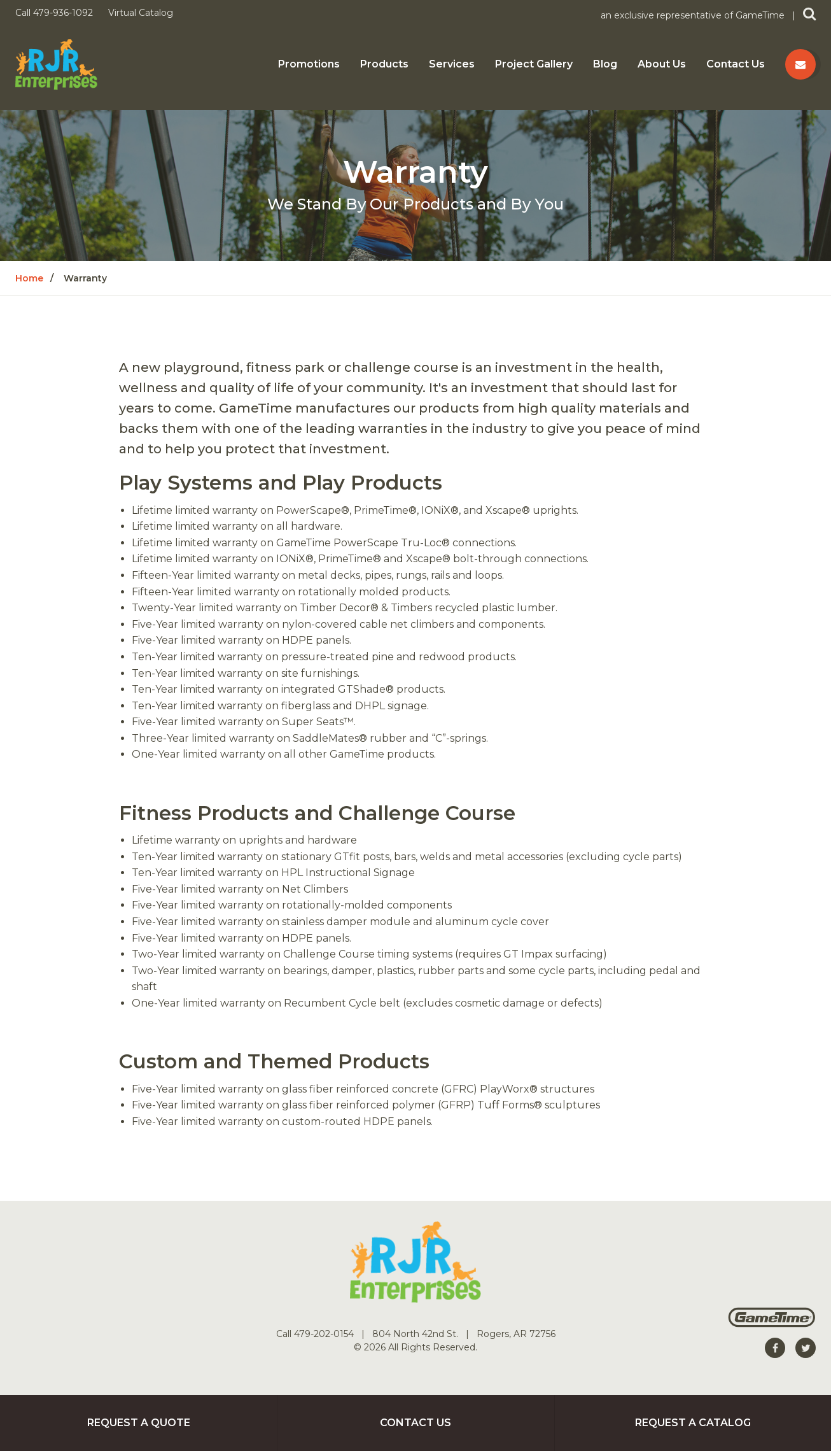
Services (452, 64)
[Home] (56, 63)
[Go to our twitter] (805, 1348)
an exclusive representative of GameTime (694, 15)
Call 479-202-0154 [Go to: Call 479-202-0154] (316, 1334)
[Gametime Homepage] (772, 1324)
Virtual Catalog (140, 12)
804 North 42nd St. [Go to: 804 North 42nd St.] (416, 1334)
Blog (605, 64)
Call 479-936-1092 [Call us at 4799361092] (55, 12)
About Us (662, 64)
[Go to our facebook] (775, 1348)
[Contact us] (800, 64)
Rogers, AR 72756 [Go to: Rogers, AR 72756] (516, 1334)
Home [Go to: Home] (29, 278)
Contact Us (735, 64)
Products (384, 64)
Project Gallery (534, 64)
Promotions (309, 64)
